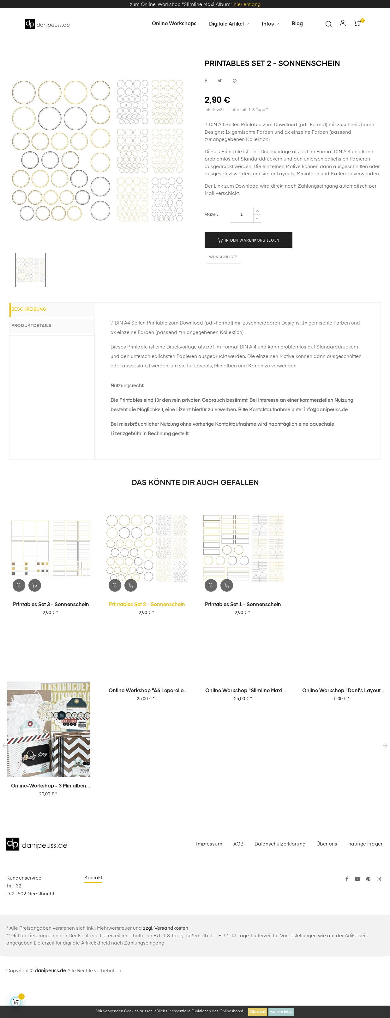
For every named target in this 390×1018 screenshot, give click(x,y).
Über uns (326, 876)
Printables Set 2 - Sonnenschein (147, 637)
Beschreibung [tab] (36, 342)
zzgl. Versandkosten (165, 960)
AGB (238, 876)
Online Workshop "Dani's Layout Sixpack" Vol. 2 (341, 724)
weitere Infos (281, 1012)
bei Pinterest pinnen (235, 113)
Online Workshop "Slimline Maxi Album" (243, 724)
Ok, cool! (258, 1012)
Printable (231, 184)
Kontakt (93, 910)
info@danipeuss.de (326, 442)
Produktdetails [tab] (39, 358)
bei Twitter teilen (220, 113)
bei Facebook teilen (206, 113)
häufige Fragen (366, 876)
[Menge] (242, 247)
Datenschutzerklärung (280, 876)
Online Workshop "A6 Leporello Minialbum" (146, 724)
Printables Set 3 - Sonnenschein (51, 637)
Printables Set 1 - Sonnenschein (243, 637)
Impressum (209, 876)
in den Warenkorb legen (248, 272)
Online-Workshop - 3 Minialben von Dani (48, 819)
